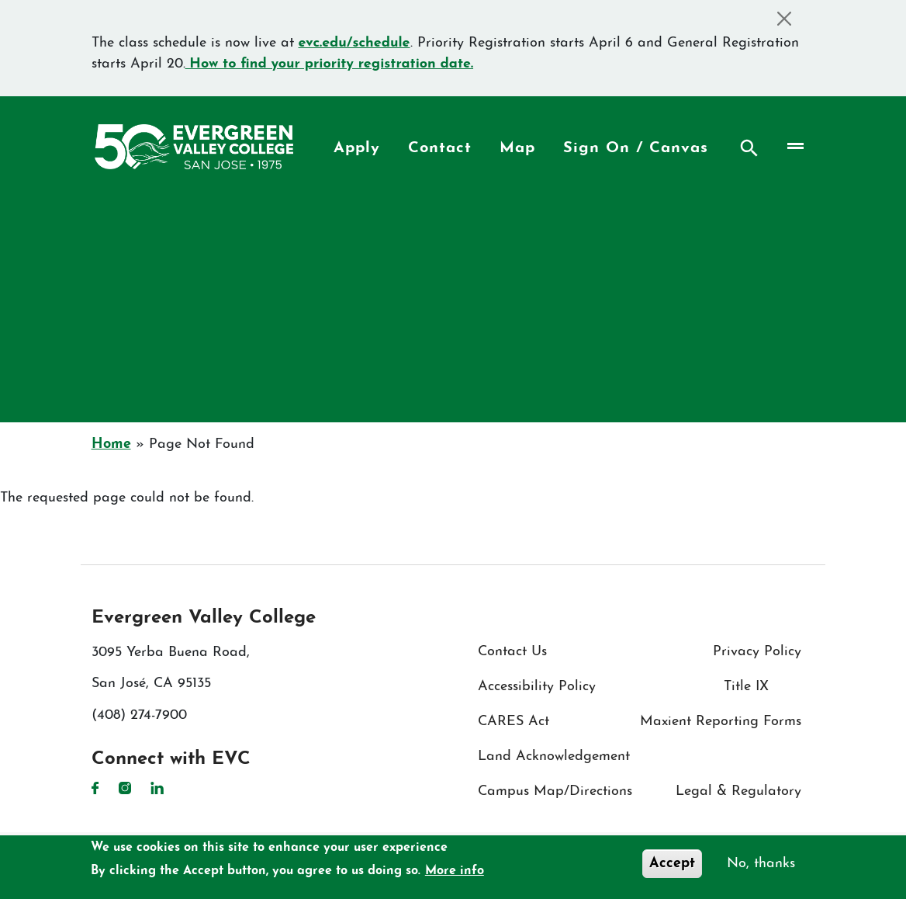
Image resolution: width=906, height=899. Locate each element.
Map (517, 148)
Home (111, 444)
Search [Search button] (749, 148)
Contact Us (512, 651)
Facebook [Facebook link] (95, 788)
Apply (357, 148)
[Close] (784, 18)
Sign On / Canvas (635, 148)
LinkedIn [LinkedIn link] (157, 788)
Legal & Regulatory (738, 791)
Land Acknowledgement (554, 756)
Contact (440, 148)
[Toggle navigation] (793, 146)
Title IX (746, 686)
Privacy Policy (757, 651)
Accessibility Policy (537, 686)
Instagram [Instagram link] (125, 788)
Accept (672, 863)
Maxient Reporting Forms (720, 721)
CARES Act (513, 721)
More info (454, 871)
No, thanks (761, 863)
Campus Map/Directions (555, 791)
